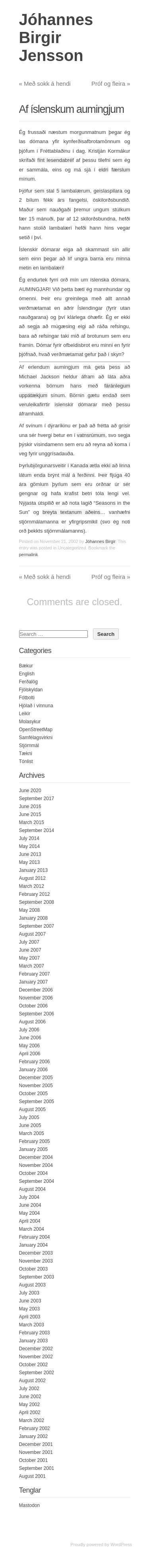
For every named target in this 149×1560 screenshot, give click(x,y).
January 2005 (33, 1149)
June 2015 (30, 814)
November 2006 (36, 998)
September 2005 (36, 1101)
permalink (28, 554)
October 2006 (33, 1006)
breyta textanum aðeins (71, 512)
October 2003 (33, 1269)
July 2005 (29, 1117)
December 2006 (36, 990)
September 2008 (36, 902)
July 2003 (29, 1293)
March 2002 (31, 1420)
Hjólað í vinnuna (36, 705)
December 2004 (36, 1157)
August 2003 (32, 1285)
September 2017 (36, 798)
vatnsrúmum (91, 435)
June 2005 (30, 1125)
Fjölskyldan (31, 689)
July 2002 (29, 1388)
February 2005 (34, 1141)
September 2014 (36, 830)
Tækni (25, 753)
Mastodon (29, 1505)
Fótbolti (27, 697)
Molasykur (30, 721)
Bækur (26, 666)
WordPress (121, 1544)
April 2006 (30, 1053)
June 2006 (30, 1038)
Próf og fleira (110, 83)
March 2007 (31, 966)
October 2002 (33, 1364)
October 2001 (33, 1460)
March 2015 (31, 822)
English (27, 674)
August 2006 (32, 1022)
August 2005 (32, 1109)
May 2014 (29, 846)
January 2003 (33, 1341)
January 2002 (33, 1436)
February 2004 (34, 1237)
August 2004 (32, 1189)
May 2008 (29, 910)
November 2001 (36, 1452)
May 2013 (29, 862)
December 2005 (36, 1077)
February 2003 (34, 1333)
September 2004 (36, 1181)
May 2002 (29, 1404)
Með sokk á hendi (45, 83)
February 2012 (34, 894)
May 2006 (29, 1046)
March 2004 (31, 1229)
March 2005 (31, 1133)
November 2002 (36, 1356)
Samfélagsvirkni (36, 737)
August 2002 (32, 1380)
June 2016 (30, 806)
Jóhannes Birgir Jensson (56, 37)
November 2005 (36, 1085)
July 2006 (29, 1030)
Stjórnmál (29, 745)
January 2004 (33, 1245)
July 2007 (29, 942)
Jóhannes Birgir (100, 541)
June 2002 (30, 1396)
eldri (103, 170)
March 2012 (31, 886)
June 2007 (30, 950)
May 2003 (29, 1309)
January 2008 (33, 918)
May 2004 (29, 1213)
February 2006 (34, 1061)
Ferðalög (28, 682)
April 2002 (30, 1412)
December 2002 (36, 1348)
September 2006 (36, 1014)
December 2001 (36, 1444)
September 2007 (36, 926)
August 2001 (32, 1476)
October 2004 (33, 1173)
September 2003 (36, 1277)
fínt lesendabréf (55, 160)
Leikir (25, 713)
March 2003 (31, 1325)
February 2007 (34, 974)
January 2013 (33, 870)
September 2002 (36, 1372)
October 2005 (33, 1093)
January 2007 (33, 982)
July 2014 (29, 838)
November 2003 (36, 1261)
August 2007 (32, 934)
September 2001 (36, 1468)
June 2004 (30, 1205)
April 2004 (30, 1221)
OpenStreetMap (36, 729)
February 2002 (34, 1428)
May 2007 (29, 958)
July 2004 (29, 1197)
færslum (121, 170)
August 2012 (32, 878)
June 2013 (30, 854)
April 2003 (30, 1317)
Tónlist (26, 761)
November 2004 (36, 1165)
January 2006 (33, 1069)
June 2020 (30, 790)
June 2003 (30, 1301)
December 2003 (36, 1253)
